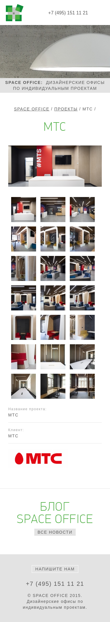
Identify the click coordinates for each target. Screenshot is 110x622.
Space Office (32, 109)
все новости (55, 532)
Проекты (66, 109)
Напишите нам (55, 569)
